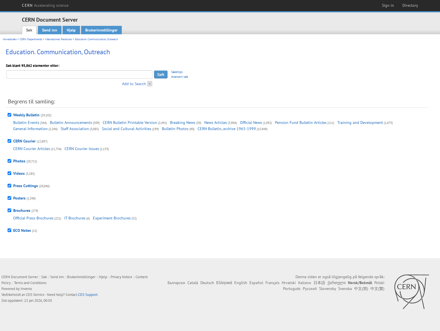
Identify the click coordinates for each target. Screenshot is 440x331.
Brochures (21, 210)
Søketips (177, 72)
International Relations (58, 39)
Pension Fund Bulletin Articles (301, 122)
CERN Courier (24, 141)
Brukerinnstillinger (101, 30)
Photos (19, 161)
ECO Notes (22, 230)
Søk (29, 30)
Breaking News (182, 122)
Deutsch (207, 282)
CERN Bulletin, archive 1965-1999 (227, 128)
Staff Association (75, 128)
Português (292, 288)
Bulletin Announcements (71, 122)
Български (176, 282)
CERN (45, 5)
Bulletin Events (26, 122)
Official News (251, 122)
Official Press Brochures (33, 218)
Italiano (304, 282)
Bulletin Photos (175, 128)
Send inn (49, 30)
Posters (19, 198)
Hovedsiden (10, 39)
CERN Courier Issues (82, 148)
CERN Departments (31, 39)
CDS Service (35, 294)
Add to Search (134, 83)
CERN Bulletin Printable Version (130, 122)
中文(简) (361, 288)
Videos (19, 173)
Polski (379, 282)
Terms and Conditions (30, 282)
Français (272, 282)
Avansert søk (179, 77)
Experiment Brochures (112, 218)
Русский (310, 288)
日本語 (319, 282)
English (240, 282)
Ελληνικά (224, 282)
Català (192, 282)
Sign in (388, 5)
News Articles (215, 122)
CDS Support (87, 294)
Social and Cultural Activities (126, 128)
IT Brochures (75, 218)
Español (256, 282)
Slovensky (327, 288)
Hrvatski (289, 282)
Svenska (345, 288)
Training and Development (360, 122)
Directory (410, 5)
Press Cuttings (25, 185)
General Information (30, 128)
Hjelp (71, 30)
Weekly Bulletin (26, 114)
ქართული (336, 282)
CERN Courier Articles (31, 148)
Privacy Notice (121, 277)
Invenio (26, 288)
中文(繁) (377, 288)
